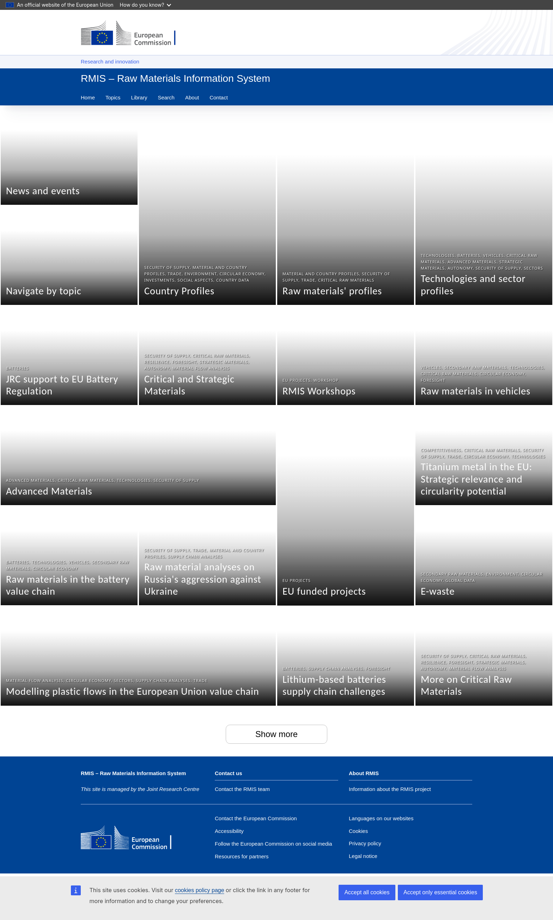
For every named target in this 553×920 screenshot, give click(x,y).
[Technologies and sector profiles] (483, 205)
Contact (218, 97)
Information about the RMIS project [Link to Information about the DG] (390, 789)
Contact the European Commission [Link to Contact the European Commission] (256, 818)
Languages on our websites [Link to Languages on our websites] (381, 818)
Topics (113, 97)
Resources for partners (242, 856)
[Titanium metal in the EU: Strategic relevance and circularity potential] (483, 455)
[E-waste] (483, 556)
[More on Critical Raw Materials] (483, 656)
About (192, 97)
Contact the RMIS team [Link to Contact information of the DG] (242, 789)
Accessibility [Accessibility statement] (229, 831)
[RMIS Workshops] (345, 355)
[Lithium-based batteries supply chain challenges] (345, 656)
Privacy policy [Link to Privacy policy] (365, 843)
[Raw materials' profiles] (345, 205)
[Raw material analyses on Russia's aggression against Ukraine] (207, 556)
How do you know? (145, 5)
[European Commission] (132, 838)
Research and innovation (110, 62)
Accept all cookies (366, 892)
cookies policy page (199, 890)
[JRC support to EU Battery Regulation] (69, 355)
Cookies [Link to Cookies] (358, 831)
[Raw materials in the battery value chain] (69, 556)
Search (166, 97)
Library (139, 97)
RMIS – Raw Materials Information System (175, 78)
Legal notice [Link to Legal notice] (363, 856)
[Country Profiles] (207, 205)
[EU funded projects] (345, 505)
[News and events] (69, 155)
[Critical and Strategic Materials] (207, 355)
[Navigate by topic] (69, 255)
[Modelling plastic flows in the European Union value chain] (138, 656)
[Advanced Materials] (138, 455)
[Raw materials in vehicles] (483, 355)
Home (88, 97)
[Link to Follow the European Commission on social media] (273, 843)
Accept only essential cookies (440, 892)
